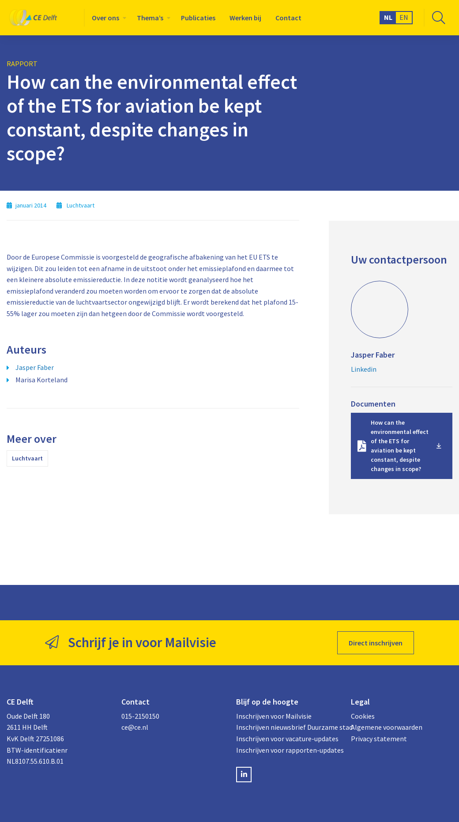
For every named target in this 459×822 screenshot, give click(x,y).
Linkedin (363, 369)
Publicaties (198, 17)
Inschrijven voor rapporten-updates (287, 750)
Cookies (363, 716)
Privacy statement (379, 738)
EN (403, 17)
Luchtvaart (27, 458)
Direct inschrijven (376, 642)
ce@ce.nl (134, 727)
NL (388, 17)
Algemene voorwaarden (386, 727)
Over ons (105, 17)
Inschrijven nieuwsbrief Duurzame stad (287, 727)
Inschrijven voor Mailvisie (274, 716)
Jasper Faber (34, 367)
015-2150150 (140, 716)
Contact (288, 17)
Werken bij (245, 17)
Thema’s (150, 17)
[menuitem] (107, 17)
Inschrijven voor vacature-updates (287, 738)
